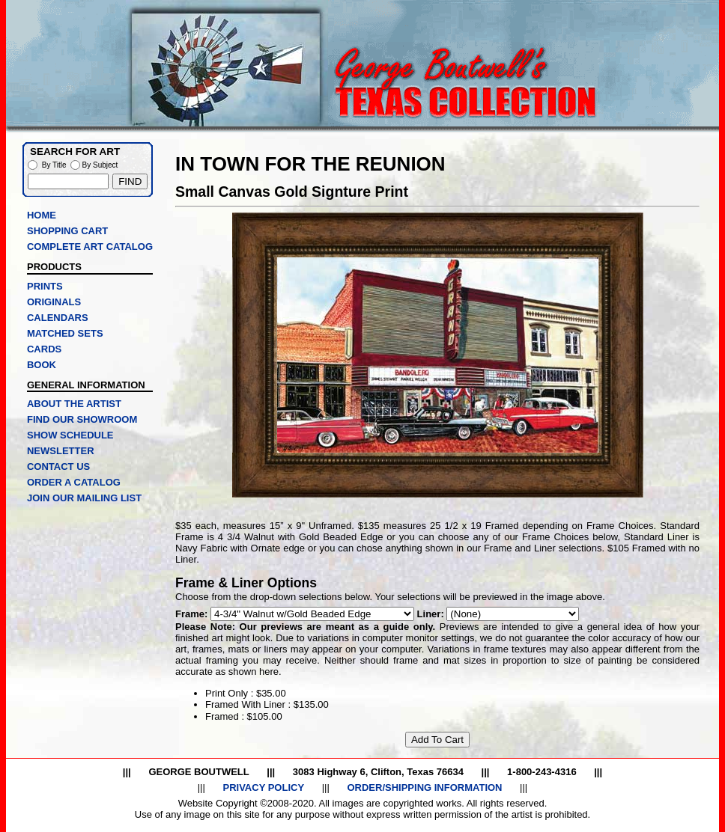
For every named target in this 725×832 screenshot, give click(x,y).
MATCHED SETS (65, 333)
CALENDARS (57, 317)
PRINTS (45, 286)
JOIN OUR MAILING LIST (84, 498)
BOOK (41, 364)
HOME (41, 215)
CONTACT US (58, 466)
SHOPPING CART (67, 230)
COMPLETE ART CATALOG (90, 246)
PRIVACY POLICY (263, 787)
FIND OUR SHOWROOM (82, 419)
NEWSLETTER (60, 450)
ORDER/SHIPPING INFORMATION (424, 787)
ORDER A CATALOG (74, 482)
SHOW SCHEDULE (70, 435)
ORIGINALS (54, 302)
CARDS (44, 349)
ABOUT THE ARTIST (74, 403)
